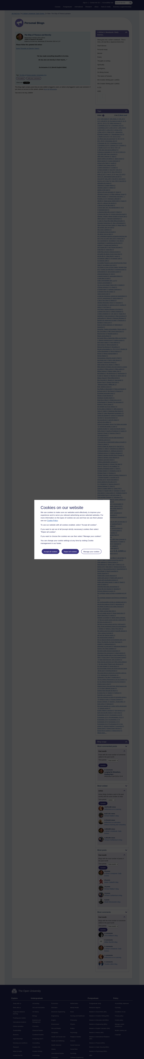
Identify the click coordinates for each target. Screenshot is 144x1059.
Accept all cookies (50, 552)
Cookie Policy (52, 521)
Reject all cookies (70, 552)
